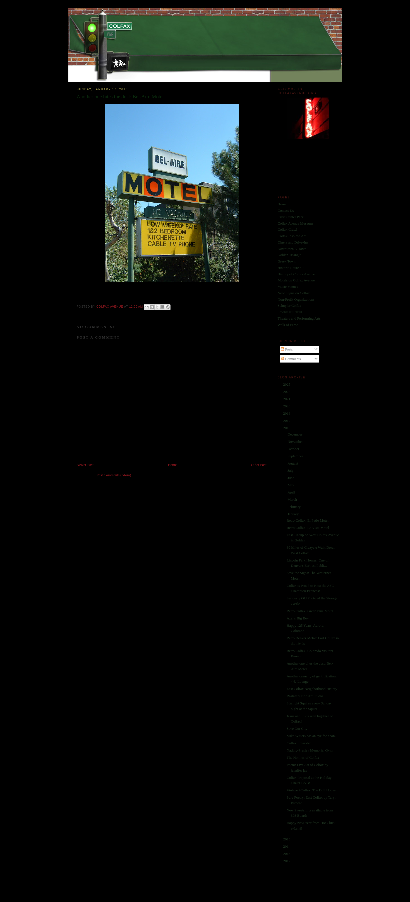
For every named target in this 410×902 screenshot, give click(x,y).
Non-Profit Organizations (296, 299)
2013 (287, 854)
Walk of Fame (288, 325)
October (293, 449)
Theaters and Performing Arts (299, 318)
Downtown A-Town (292, 249)
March (292, 499)
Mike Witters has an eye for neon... (312, 736)
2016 (287, 428)
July (290, 470)
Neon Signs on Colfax (294, 293)
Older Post (258, 465)
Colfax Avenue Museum (295, 223)
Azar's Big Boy (298, 618)
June (291, 478)
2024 (287, 392)
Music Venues (288, 287)
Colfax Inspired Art (292, 236)
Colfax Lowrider (299, 743)
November (295, 441)
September (295, 456)
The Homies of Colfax (303, 757)
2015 (287, 839)
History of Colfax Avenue (296, 274)
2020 (287, 406)
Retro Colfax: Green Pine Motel (310, 611)
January (293, 514)
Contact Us (286, 210)
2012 (287, 861)
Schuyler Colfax (289, 305)
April (291, 492)
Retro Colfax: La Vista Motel (308, 528)
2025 (287, 384)
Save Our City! (298, 728)
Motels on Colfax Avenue (296, 280)
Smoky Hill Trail (290, 312)
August (293, 463)
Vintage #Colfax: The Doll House (311, 790)
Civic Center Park (291, 217)
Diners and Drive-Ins (293, 242)
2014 (287, 846)
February (294, 507)
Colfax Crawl (287, 229)
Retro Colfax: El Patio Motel (308, 520)
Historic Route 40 (290, 268)
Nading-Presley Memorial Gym (310, 750)
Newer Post (85, 465)
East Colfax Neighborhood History (312, 689)
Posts (287, 349)
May (291, 485)
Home (172, 465)
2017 (287, 421)
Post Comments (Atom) (114, 475)
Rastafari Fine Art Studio (305, 696)
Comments (291, 359)
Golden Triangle (289, 255)
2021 (287, 399)
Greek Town (287, 261)
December (295, 434)
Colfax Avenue (110, 306)
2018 (287, 413)
